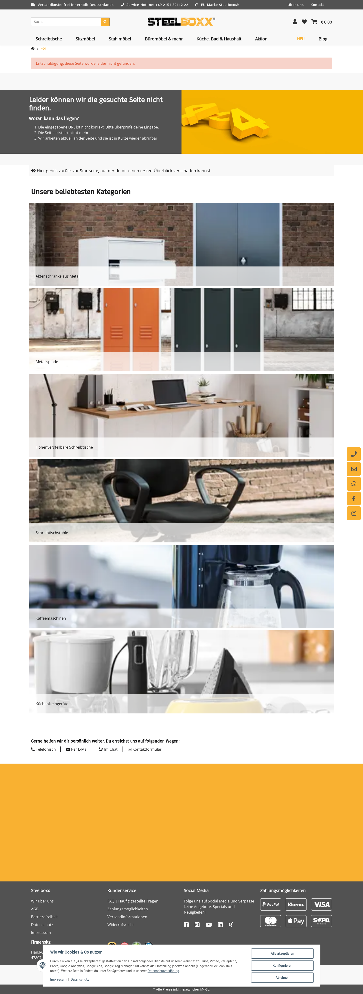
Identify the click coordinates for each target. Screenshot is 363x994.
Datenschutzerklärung (163, 971)
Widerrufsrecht (120, 924)
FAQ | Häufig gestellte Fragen (132, 901)
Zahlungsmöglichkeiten (127, 908)
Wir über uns (42, 901)
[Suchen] (66, 22)
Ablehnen (282, 977)
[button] (295, 21)
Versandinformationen (127, 916)
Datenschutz (42, 924)
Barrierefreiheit (44, 916)
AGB (34, 908)
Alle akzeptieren (282, 953)
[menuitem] (49, 39)
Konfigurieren (282, 965)
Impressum (41, 932)
